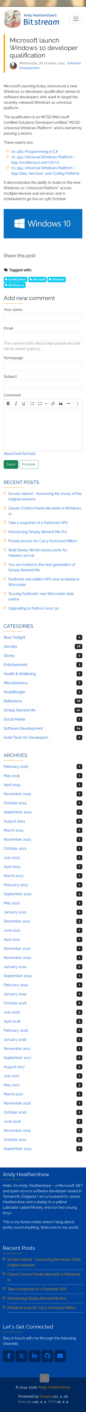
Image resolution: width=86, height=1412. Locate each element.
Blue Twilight (14, 637)
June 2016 (12, 1121)
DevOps (10, 646)
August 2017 (14, 1067)
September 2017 (17, 1058)
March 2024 (13, 830)
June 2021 (12, 930)
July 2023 (12, 857)
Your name (13, 310)
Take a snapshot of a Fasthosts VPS (38, 523)
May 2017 (12, 1085)
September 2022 (17, 894)
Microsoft (39, 279)
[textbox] (43, 429)
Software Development (23, 728)
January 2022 (15, 912)
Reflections (13, 701)
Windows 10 (16, 285)
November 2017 (17, 1048)
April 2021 (12, 939)
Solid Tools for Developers (26, 737)
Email (8, 328)
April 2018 (12, 1021)
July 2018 (11, 1012)
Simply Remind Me (19, 710)
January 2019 (15, 994)
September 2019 (17, 976)
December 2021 (17, 921)
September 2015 (17, 1149)
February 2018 (16, 1030)
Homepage (13, 358)
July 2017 (11, 1076)
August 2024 (14, 821)
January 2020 (15, 967)
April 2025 (12, 785)
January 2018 (15, 1039)
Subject (10, 376)
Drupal (45, 1396)
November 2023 (17, 839)
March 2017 (13, 1094)
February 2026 (16, 766)
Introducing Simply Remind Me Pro (37, 532)
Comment (12, 395)
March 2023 (13, 876)
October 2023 (15, 848)
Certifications (17, 279)
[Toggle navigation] (75, 18)
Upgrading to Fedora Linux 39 (33, 608)
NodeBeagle (14, 692)
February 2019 (16, 985)
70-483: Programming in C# (34, 151)
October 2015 (15, 1139)
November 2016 (17, 1103)
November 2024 (17, 794)
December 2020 (17, 948)
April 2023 (12, 867)
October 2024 (15, 803)
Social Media (14, 719)
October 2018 (15, 1003)
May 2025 (12, 776)
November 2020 (17, 958)
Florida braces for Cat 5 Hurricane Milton (42, 541)
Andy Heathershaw (32, 19)
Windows (58, 279)
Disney (9, 655)
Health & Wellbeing (20, 674)
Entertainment (15, 665)
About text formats (20, 453)
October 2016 (15, 1112)
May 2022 (12, 903)
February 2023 (16, 885)
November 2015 (17, 1130)
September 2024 (18, 812)
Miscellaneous (16, 683)
